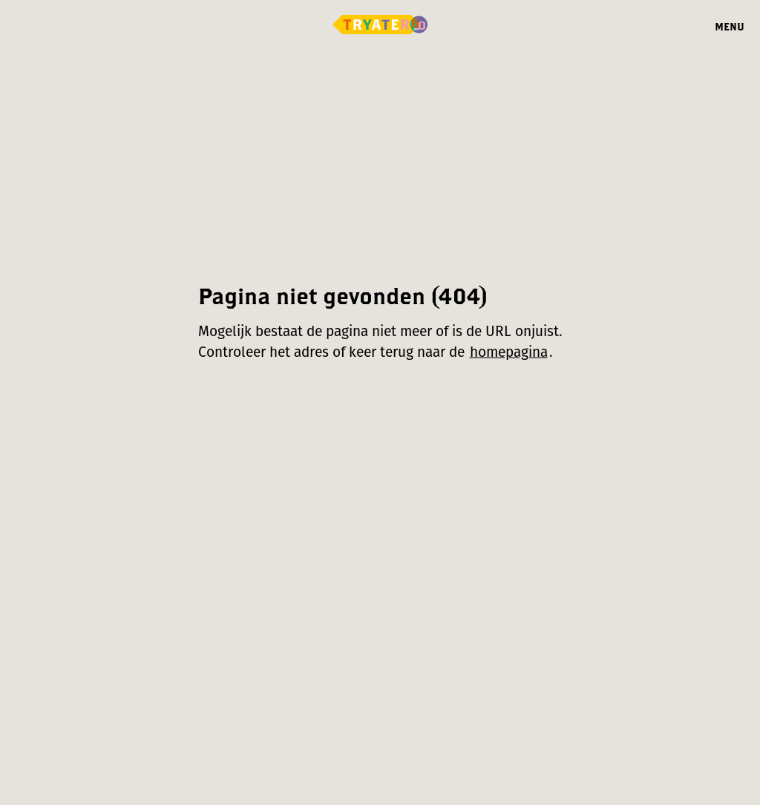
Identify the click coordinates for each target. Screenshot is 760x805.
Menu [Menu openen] (729, 26)
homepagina (509, 352)
